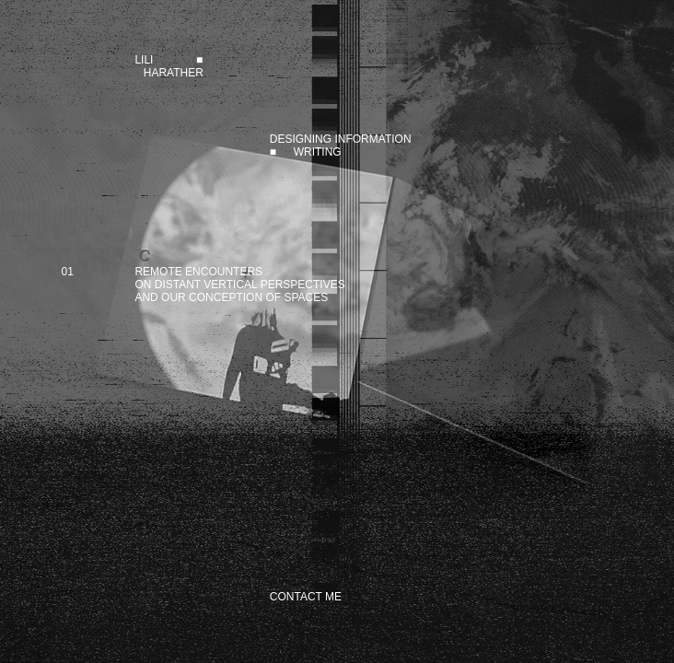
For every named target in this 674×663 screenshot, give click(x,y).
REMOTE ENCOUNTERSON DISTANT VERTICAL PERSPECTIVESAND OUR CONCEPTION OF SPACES (239, 284)
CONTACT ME (306, 596)
